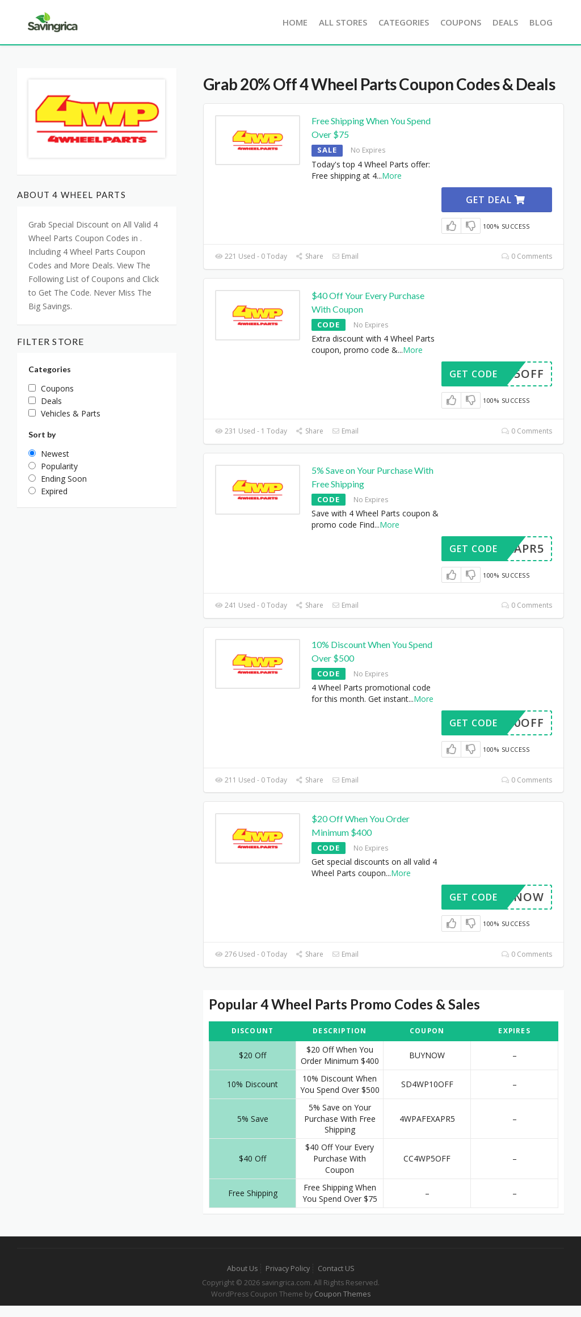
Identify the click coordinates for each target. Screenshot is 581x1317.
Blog (541, 22)
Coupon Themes (342, 1294)
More (392, 175)
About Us (242, 1268)
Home (295, 22)
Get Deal (495, 199)
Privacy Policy (288, 1268)
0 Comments (527, 256)
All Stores (343, 22)
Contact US (336, 1268)
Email (345, 256)
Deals (505, 22)
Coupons (460, 22)
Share (309, 256)
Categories (403, 22)
